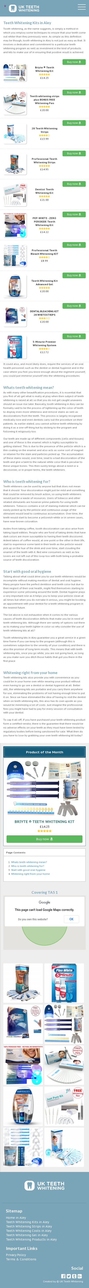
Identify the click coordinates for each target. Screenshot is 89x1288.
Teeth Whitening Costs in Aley (28, 1231)
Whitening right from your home (30, 873)
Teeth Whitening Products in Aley (31, 1239)
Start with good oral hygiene (28, 870)
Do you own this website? (33, 919)
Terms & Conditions (21, 1259)
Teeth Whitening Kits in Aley (27, 1222)
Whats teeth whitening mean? (29, 862)
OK (72, 919)
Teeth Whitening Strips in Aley (29, 1226)
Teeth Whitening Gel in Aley (27, 1235)
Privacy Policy (16, 1255)
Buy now (74, 62)
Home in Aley (16, 1218)
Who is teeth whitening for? (27, 866)
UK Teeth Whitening (71, 1281)
